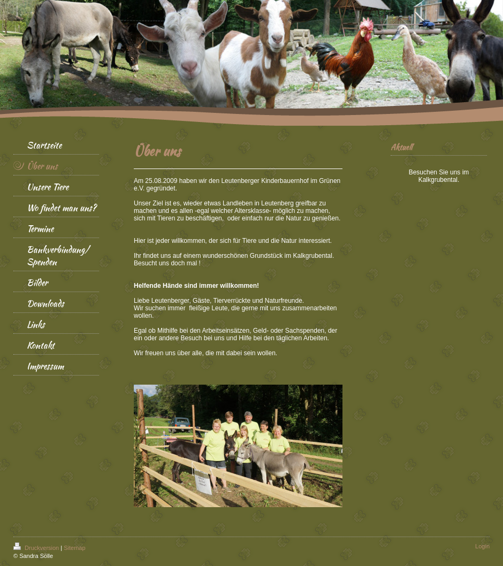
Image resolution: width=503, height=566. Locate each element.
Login (482, 546)
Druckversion (36, 548)
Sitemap (74, 548)
